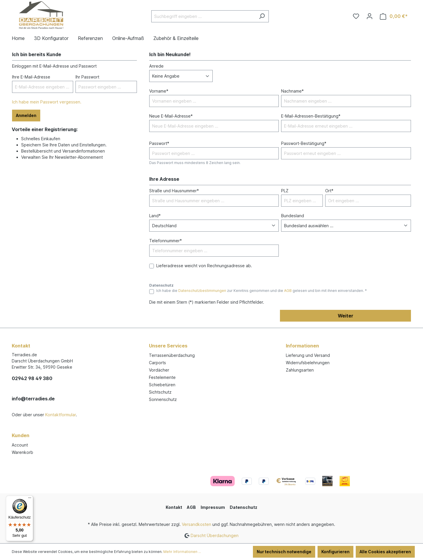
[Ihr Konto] (369, 16)
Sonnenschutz (163, 399)
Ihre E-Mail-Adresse (31, 76)
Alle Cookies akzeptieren (385, 551)
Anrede (156, 65)
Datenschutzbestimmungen (202, 290)
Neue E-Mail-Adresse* (171, 115)
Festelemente (162, 377)
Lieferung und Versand (308, 355)
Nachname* (292, 90)
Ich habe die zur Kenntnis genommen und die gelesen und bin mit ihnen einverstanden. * (261, 290)
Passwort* (159, 143)
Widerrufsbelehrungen (308, 362)
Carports (157, 362)
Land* (155, 215)
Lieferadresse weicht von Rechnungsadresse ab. (204, 265)
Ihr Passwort (87, 76)
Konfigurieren (335, 551)
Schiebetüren (162, 384)
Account (20, 444)
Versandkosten (196, 524)
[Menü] (29, 499)
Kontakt (174, 507)
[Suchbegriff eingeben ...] (203, 16)
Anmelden (26, 115)
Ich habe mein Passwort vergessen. (46, 101)
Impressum (213, 507)
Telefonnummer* (165, 240)
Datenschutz (243, 507)
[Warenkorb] (393, 16)
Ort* (329, 190)
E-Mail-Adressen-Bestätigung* (310, 115)
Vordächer (159, 369)
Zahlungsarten (300, 369)
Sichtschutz (160, 392)
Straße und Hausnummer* (174, 190)
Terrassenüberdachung (172, 355)
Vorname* (158, 90)
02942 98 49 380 (32, 378)
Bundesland (292, 215)
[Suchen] (262, 16)
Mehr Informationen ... (182, 551)
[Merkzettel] (356, 16)
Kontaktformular (60, 414)
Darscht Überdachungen (215, 535)
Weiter (345, 316)
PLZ (284, 190)
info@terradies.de (33, 399)
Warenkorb (22, 452)
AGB (288, 290)
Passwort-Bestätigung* (303, 143)
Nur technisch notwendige (284, 551)
